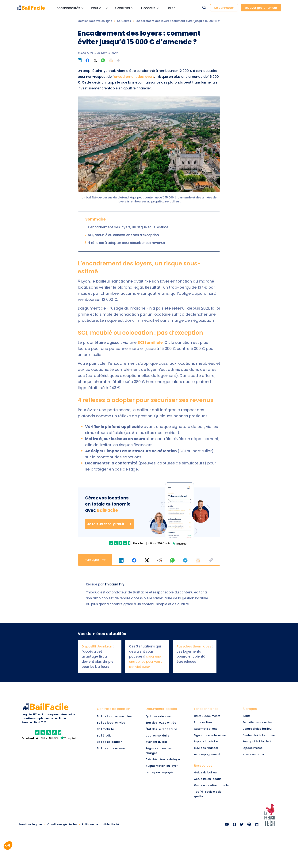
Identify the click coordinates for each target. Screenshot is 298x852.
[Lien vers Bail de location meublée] (115, 716)
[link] (121, 543)
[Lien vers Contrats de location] (115, 709)
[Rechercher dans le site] (204, 7)
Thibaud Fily (114, 584)
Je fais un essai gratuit (109, 524)
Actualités (124, 21)
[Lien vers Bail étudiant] (115, 735)
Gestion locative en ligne (95, 21)
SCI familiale (150, 342)
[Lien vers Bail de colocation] (115, 742)
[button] (118, 60)
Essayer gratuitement (261, 8)
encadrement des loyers (134, 76)
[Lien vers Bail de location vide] (115, 723)
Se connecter (224, 8)
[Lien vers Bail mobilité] (115, 729)
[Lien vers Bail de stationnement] (115, 748)
